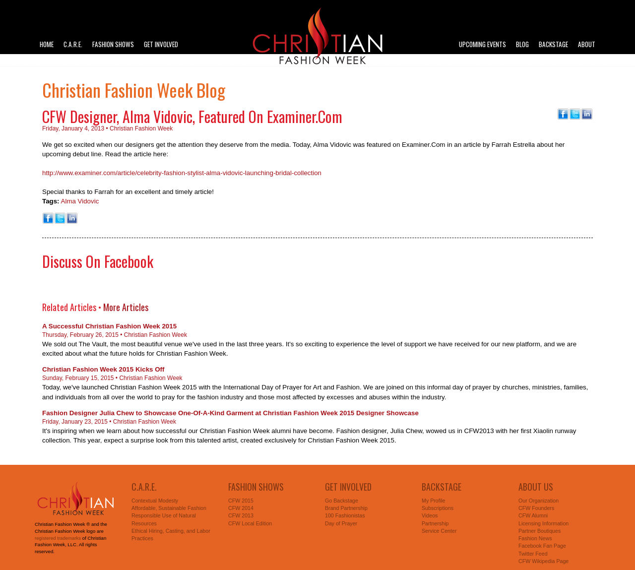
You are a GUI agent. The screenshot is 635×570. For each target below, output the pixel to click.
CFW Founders (536, 508)
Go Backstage (341, 501)
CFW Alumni (533, 515)
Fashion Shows (113, 44)
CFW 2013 (241, 515)
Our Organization (538, 501)
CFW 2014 (241, 508)
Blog (522, 44)
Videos (430, 515)
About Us (535, 486)
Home (47, 44)
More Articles (125, 307)
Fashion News (535, 538)
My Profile (433, 501)
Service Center (439, 531)
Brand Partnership (346, 508)
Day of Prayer (341, 523)
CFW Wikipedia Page (543, 561)
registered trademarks (58, 538)
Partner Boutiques (539, 531)
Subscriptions (437, 508)
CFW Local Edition (250, 523)
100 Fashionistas (345, 515)
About (586, 44)
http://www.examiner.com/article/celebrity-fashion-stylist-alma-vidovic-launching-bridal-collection (181, 173)
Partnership (435, 523)
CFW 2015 (241, 501)
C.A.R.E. (73, 44)
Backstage (553, 44)
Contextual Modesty (154, 501)
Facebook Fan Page (542, 546)
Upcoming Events (482, 44)
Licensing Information (543, 523)
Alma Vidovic (80, 201)
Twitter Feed (533, 554)
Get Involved (161, 44)
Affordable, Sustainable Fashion (168, 508)
